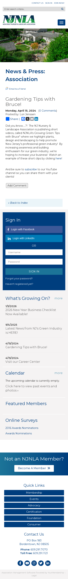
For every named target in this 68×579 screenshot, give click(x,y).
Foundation (34, 518)
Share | (13, 119)
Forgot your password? (19, 278)
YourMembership (56, 572)
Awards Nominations (18, 433)
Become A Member (34, 468)
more (58, 298)
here (58, 158)
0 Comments (47, 110)
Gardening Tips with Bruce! (26, 347)
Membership (34, 492)
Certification (34, 511)
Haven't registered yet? (19, 283)
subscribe (31, 169)
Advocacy (34, 505)
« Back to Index (18, 202)
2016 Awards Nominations (21, 428)
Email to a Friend (15, 88)
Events (34, 499)
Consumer (34, 524)
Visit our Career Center (22, 361)
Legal (34, 575)
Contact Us (37, 3)
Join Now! (59, 3)
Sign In (48, 3)
